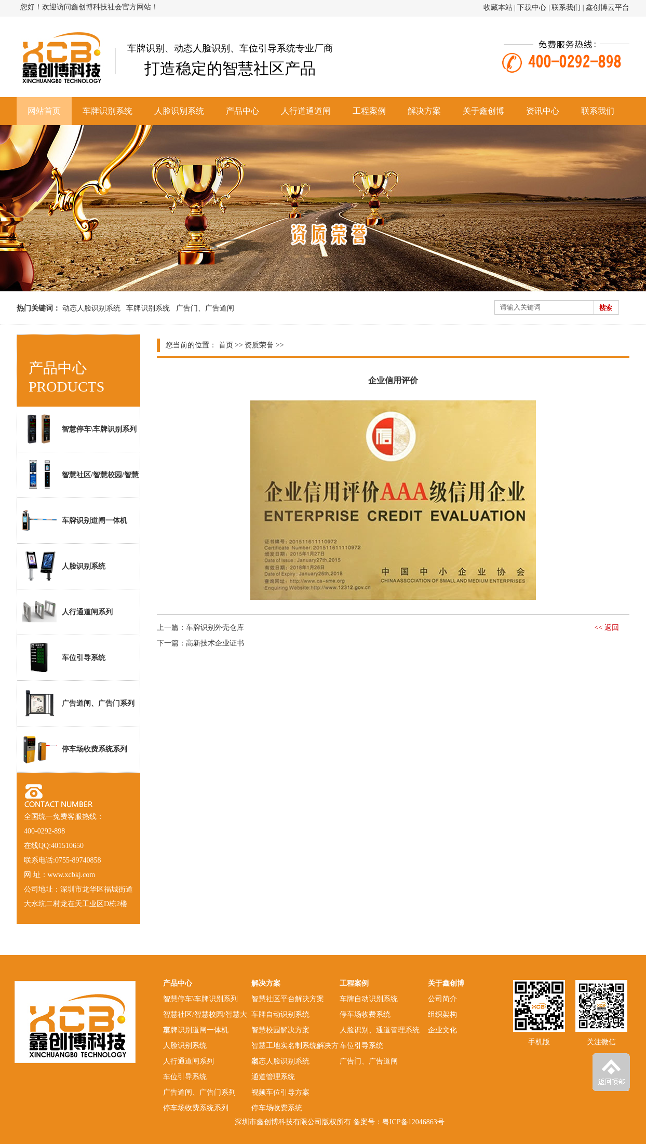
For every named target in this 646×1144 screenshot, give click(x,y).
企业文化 (442, 1030)
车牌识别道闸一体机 (74, 520)
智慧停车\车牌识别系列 (79, 428)
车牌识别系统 (107, 110)
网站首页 (44, 110)
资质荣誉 (259, 345)
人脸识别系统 (179, 110)
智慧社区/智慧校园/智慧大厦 (78, 478)
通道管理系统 (273, 1077)
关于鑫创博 (483, 110)
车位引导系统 (63, 657)
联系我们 (566, 7)
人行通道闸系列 (67, 611)
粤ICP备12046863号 (413, 1122)
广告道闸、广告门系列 (78, 703)
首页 (226, 345)
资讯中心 (542, 110)
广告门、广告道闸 (205, 308)
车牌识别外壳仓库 (215, 627)
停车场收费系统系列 (74, 748)
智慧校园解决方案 (280, 1030)
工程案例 (369, 110)
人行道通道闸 (306, 110)
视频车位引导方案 (280, 1092)
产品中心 (242, 110)
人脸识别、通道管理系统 (380, 1030)
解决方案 (424, 110)
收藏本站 (498, 7)
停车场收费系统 (276, 1108)
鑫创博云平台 (607, 7)
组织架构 (442, 1014)
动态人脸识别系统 (91, 308)
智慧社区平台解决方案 (287, 999)
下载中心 (531, 7)
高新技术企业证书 (215, 643)
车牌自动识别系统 (280, 1014)
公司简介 (442, 999)
